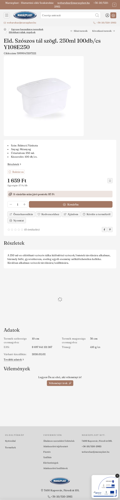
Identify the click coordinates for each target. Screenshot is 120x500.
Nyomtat (17, 220)
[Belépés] (107, 15)
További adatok (14, 359)
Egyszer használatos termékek (27, 29)
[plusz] (24, 204)
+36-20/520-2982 (106, 22)
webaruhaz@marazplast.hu (73, 2)
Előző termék (79, 31)
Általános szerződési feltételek (58, 441)
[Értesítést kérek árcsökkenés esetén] (110, 180)
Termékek (10, 447)
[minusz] (11, 204)
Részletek (14, 164)
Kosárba (71, 204)
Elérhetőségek (50, 462)
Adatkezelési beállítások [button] (55, 468)
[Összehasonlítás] (21, 214)
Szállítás (47, 457)
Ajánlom (71, 214)
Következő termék (103, 31)
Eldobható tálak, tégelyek (22, 32)
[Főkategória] (5, 29)
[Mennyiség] (18, 204)
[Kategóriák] (7, 15)
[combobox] (71, 15)
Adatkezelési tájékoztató (55, 446)
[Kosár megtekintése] (113, 15)
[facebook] (104, 229)
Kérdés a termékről (96, 214)
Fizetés (47, 451)
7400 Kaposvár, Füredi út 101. (97, 441)
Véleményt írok (60, 383)
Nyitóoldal (10, 441)
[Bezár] (114, 5)
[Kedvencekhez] (48, 214)
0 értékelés (32, 229)
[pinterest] (110, 229)
